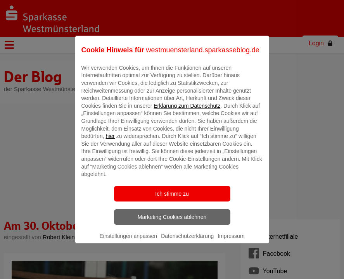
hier (110, 142)
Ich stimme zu (171, 199)
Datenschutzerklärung (187, 241)
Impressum (231, 241)
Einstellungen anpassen (128, 241)
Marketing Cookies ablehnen (172, 222)
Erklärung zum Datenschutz (187, 111)
